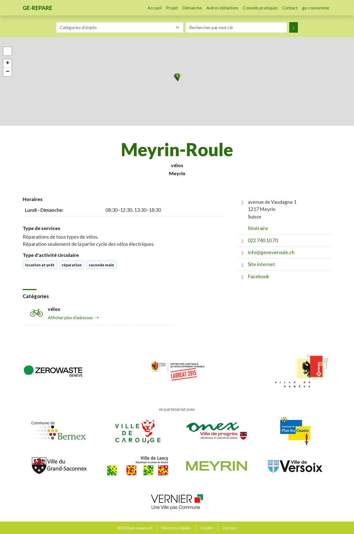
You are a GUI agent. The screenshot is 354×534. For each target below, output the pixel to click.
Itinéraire (258, 228)
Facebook (258, 276)
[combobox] (119, 27)
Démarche (192, 7)
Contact (290, 7)
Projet (172, 7)
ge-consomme (315, 7)
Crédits (206, 527)
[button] (177, 77)
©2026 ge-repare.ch (134, 527)
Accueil (154, 7)
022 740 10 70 (263, 240)
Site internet (261, 264)
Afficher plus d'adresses (73, 317)
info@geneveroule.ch (271, 252)
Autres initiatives (222, 7)
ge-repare (37, 7)
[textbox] (116, 27)
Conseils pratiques (260, 7)
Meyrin (177, 173)
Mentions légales (176, 527)
